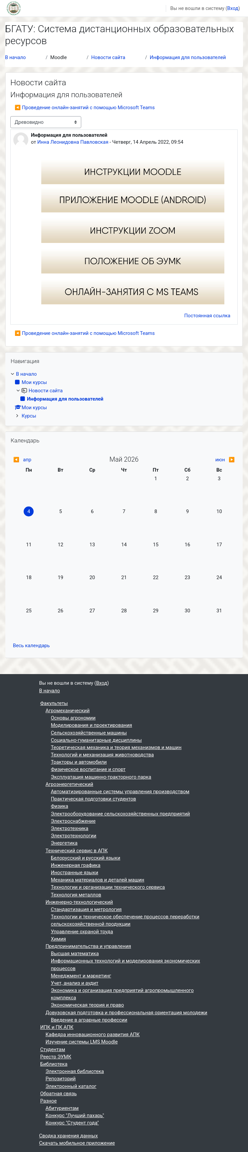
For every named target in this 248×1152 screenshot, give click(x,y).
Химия (58, 939)
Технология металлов (76, 895)
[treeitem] (124, 395)
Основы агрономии (73, 718)
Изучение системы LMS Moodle (82, 1042)
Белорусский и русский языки (86, 858)
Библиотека (54, 1064)
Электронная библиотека (75, 1071)
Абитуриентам (62, 1108)
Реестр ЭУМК (55, 1057)
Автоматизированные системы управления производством (120, 792)
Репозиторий (61, 1079)
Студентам (52, 1049)
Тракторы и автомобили (79, 762)
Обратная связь (58, 1094)
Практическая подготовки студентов (93, 799)
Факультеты (54, 703)
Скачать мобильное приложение (77, 1143)
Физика (59, 806)
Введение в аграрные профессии (89, 1020)
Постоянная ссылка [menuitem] (207, 316)
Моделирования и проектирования (91, 725)
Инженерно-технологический (79, 902)
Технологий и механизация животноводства (102, 755)
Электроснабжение (73, 821)
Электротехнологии (74, 836)
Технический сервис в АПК (77, 851)
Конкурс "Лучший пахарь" (75, 1115)
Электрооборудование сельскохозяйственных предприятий (120, 814)
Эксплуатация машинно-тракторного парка (101, 777)
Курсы (29, 416)
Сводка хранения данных (68, 1136)
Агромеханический (68, 711)
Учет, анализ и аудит (75, 983)
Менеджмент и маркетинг (81, 976)
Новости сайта (108, 57)
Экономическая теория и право (87, 1005)
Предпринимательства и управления (88, 946)
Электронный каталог (71, 1086)
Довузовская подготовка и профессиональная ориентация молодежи (126, 1013)
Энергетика (64, 843)
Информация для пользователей (188, 57)
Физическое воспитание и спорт (88, 769)
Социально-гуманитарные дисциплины (96, 740)
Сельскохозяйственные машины (89, 733)
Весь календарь (31, 646)
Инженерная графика (76, 865)
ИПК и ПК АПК (57, 1027)
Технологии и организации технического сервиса (108, 887)
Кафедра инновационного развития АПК (93, 1034)
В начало (15, 57)
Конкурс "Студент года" (72, 1123)
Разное (48, 1101)
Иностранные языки (74, 873)
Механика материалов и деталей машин (97, 880)
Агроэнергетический (69, 784)
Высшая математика (75, 954)
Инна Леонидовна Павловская (72, 142)
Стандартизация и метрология (86, 909)
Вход (232, 8)
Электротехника (70, 828)
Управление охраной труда (82, 932)
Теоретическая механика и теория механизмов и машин (116, 747)
